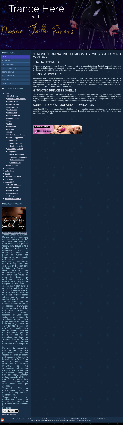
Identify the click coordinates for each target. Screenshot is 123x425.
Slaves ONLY (9, 182)
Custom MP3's (8, 64)
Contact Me (7, 83)
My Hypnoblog (8, 76)
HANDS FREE (12, 165)
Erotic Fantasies (13, 115)
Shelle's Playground (15, 138)
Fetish (9, 124)
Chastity (10, 129)
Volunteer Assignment (18, 157)
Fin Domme (11, 126)
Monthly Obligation (14, 185)
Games (7, 174)
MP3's (7, 93)
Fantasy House (13, 118)
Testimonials (8, 72)
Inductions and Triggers (16, 99)
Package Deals (13, 104)
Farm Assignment (17, 154)
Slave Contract (13, 188)
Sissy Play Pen (16, 143)
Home (4, 57)
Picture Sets (9, 168)
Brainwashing (12, 107)
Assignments (12, 151)
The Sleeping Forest (15, 149)
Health (9, 132)
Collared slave (12, 193)
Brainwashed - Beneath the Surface (14, 233)
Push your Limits (16, 146)
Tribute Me (9, 179)
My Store (6, 60)
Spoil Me (6, 80)
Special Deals (12, 101)
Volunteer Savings (17, 160)
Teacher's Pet (15, 163)
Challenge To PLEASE (13, 176)
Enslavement (12, 110)
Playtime (13, 140)
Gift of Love (11, 196)
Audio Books (9, 171)
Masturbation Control (13, 199)
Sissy (9, 121)
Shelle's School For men (16, 135)
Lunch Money (12, 190)
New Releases (12, 96)
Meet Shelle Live (9, 68)
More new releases (9, 414)
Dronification (12, 113)
